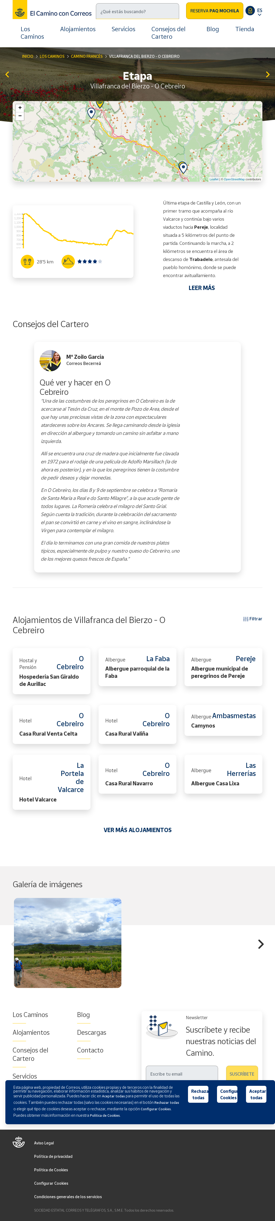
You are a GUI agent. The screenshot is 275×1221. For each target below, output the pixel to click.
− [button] (20, 116)
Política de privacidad (53, 1156)
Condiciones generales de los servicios (68, 1196)
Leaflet (214, 179)
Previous (14, 945)
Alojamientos (78, 29)
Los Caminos (32, 32)
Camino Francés (87, 56)
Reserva (214, 10)
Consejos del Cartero (168, 32)
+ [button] (20, 108)
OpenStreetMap (234, 179)
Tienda (244, 29)
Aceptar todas (257, 1094)
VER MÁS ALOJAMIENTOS (138, 829)
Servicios (123, 29)
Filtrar (252, 618)
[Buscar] (137, 11)
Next (261, 945)
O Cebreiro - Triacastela (268, 74)
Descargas (91, 1032)
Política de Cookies (51, 1170)
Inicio (27, 56)
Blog (213, 29)
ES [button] (259, 10)
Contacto (90, 1050)
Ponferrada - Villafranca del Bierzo (7, 74)
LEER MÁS (202, 287)
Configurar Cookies (51, 1183)
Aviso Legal (44, 1143)
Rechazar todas (200, 1094)
